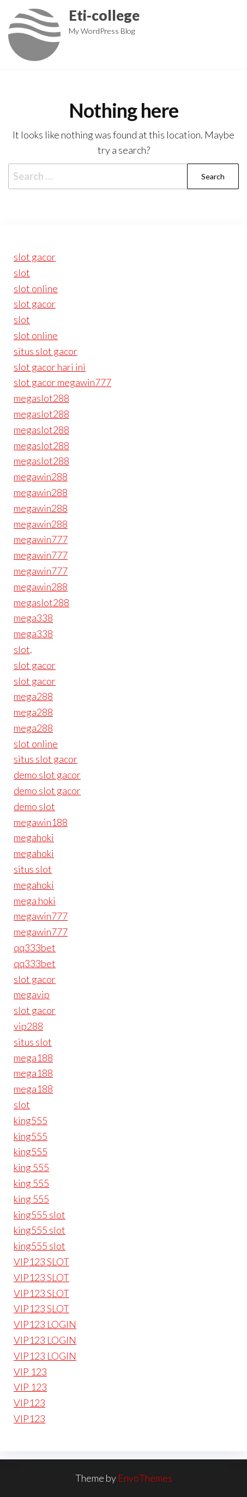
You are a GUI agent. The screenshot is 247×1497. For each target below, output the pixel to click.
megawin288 (41, 476)
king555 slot (39, 1215)
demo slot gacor (47, 775)
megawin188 (41, 822)
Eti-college (104, 15)
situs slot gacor (45, 351)
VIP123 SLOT (41, 1261)
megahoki (34, 837)
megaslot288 (41, 398)
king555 (30, 1120)
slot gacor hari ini (50, 367)
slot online (36, 288)
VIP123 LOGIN (45, 1324)
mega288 (33, 696)
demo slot (34, 806)
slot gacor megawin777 (62, 382)
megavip (32, 994)
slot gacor (35, 257)
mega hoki (35, 901)
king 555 (31, 1167)
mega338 (33, 618)
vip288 (28, 1026)
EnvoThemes (145, 1478)
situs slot (33, 869)
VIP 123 (30, 1372)
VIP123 (29, 1403)
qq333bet (35, 947)
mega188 (33, 1058)
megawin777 (41, 539)
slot (22, 273)
